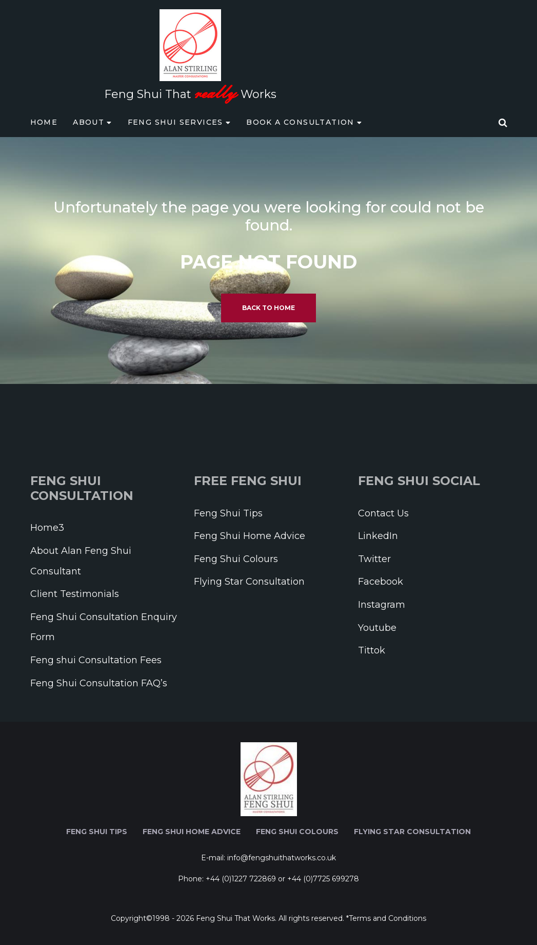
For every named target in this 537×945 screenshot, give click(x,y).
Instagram (381, 604)
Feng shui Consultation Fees (96, 660)
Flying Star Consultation (249, 581)
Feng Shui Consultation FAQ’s (98, 683)
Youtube (377, 627)
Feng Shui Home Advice (249, 536)
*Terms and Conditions (386, 918)
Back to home (268, 308)
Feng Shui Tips (228, 513)
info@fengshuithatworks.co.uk (281, 857)
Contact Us (383, 513)
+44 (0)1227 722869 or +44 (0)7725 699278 (282, 878)
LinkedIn (378, 536)
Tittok (371, 650)
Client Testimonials (74, 594)
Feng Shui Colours (236, 559)
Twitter (374, 559)
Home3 (47, 527)
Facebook (380, 581)
